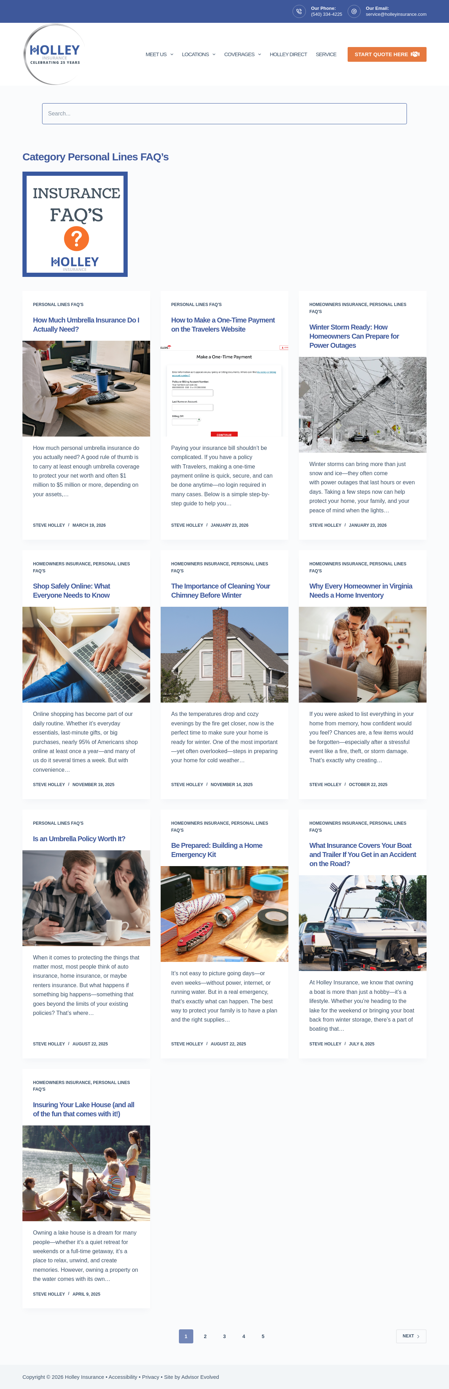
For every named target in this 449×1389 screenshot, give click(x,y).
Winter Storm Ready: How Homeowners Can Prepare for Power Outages (354, 336)
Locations (200, 54)
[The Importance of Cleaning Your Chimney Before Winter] (224, 655)
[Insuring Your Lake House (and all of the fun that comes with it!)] (86, 1173)
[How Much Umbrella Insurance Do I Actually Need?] (86, 389)
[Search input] (224, 113)
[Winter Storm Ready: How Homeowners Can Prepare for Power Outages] (363, 405)
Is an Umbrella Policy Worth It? (79, 839)
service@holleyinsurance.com (396, 14)
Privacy (150, 1377)
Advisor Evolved (200, 1377)
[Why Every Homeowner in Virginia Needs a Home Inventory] (363, 655)
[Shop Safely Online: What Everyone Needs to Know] (86, 655)
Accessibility (123, 1377)
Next (411, 1336)
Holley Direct (288, 54)
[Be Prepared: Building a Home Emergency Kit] (224, 914)
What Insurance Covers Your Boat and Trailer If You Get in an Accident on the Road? (362, 855)
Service (326, 54)
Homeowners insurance (338, 304)
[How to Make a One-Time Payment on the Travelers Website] (224, 389)
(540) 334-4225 (326, 14)
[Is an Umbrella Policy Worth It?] (86, 898)
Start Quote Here (387, 54)
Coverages (244, 54)
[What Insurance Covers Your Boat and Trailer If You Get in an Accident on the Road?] (363, 923)
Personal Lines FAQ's (58, 304)
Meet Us (161, 54)
